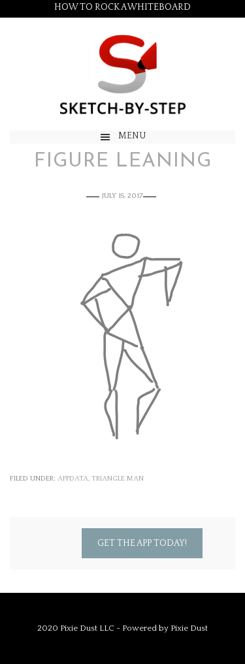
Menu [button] (132, 136)
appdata (72, 478)
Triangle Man (117, 478)
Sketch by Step (122, 74)
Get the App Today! (142, 543)
